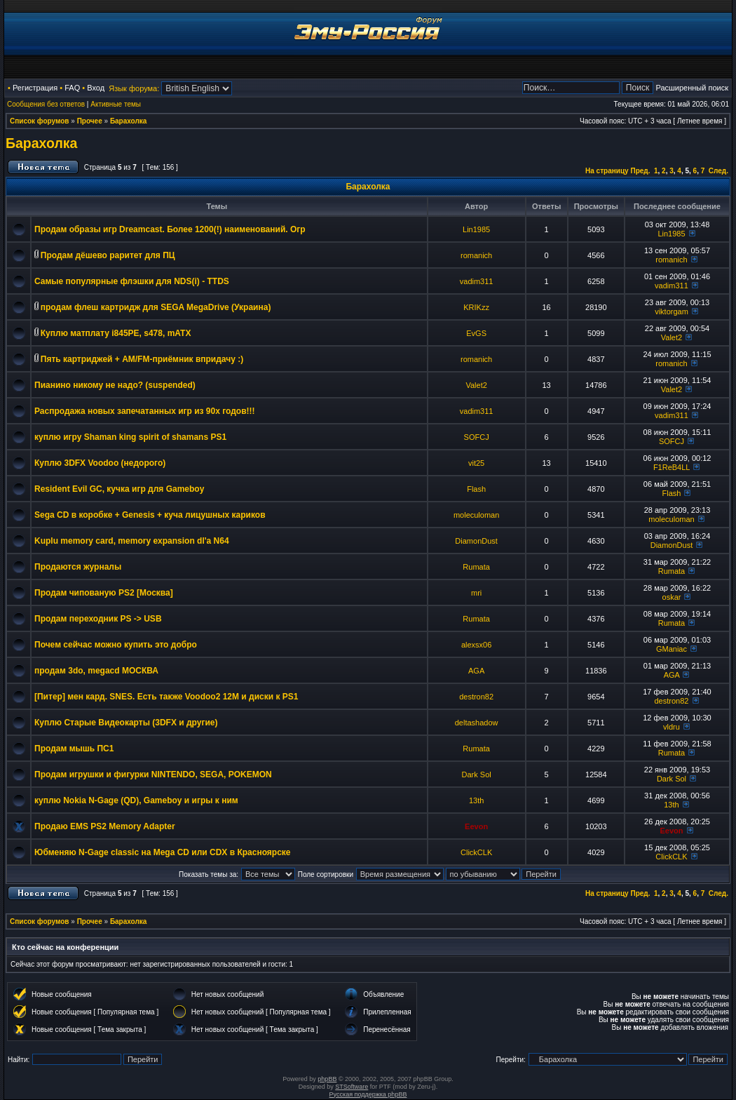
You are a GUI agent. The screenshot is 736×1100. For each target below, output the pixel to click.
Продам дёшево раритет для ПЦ (108, 255)
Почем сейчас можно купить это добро (115, 645)
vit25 (476, 463)
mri (476, 593)
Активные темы (115, 104)
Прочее (89, 121)
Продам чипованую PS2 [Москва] (103, 593)
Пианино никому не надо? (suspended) (115, 385)
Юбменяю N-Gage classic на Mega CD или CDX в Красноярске (162, 852)
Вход (95, 87)
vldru (671, 727)
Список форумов (39, 121)
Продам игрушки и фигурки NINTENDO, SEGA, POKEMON (153, 774)
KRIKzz (476, 307)
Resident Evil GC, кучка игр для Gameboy (119, 489)
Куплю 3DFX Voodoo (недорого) (99, 463)
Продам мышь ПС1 (74, 748)
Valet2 (671, 337)
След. (718, 171)
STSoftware (351, 1086)
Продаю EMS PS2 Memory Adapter (104, 826)
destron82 (476, 696)
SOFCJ (476, 437)
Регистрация (35, 87)
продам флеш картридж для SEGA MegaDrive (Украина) (156, 307)
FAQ (72, 87)
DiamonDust (476, 541)
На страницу (607, 171)
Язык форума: (134, 88)
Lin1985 (476, 229)
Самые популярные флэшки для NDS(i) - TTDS (131, 281)
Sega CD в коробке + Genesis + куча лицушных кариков (150, 515)
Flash (476, 489)
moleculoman (476, 515)
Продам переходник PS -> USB (98, 619)
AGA (476, 670)
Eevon (476, 826)
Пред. (640, 171)
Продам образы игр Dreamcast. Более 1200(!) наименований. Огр (170, 229)
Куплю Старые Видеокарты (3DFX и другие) (125, 722)
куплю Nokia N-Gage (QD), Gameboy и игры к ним (136, 800)
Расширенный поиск (691, 87)
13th (476, 800)
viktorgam (671, 311)
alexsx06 (476, 644)
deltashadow (476, 722)
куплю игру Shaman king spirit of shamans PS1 (130, 437)
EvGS (476, 333)
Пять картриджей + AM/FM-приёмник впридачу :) (142, 359)
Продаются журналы (77, 567)
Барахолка (128, 121)
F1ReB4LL (671, 467)
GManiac (671, 649)
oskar (671, 597)
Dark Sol (476, 774)
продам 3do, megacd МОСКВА (96, 671)
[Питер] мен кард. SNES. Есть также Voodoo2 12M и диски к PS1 (166, 697)
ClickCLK (476, 852)
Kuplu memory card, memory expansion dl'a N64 (131, 541)
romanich (476, 255)
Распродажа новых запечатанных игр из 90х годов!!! (144, 411)
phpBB (327, 1078)
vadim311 (476, 281)
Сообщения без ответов (46, 104)
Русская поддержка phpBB (368, 1094)
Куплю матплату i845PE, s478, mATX (116, 333)
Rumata (476, 567)
